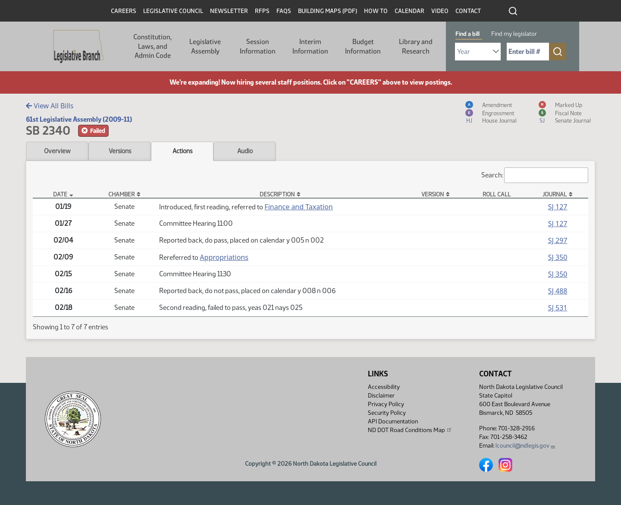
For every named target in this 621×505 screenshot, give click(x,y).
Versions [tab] (120, 151)
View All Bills (49, 105)
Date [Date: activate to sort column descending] (60, 194)
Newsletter (229, 11)
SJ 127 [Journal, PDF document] (558, 206)
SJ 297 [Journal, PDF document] (558, 240)
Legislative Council (173, 11)
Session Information (258, 46)
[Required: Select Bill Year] (478, 51)
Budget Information (363, 46)
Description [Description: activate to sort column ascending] (277, 194)
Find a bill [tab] (467, 34)
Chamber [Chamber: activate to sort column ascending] (121, 194)
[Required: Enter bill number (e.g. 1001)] (527, 51)
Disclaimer (381, 395)
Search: (534, 175)
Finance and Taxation (298, 206)
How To (376, 11)
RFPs (262, 11)
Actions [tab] (182, 151)
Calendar (409, 11)
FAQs (283, 11)
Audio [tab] (245, 151)
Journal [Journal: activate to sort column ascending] (555, 194)
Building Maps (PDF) (327, 11)
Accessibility (384, 387)
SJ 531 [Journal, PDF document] (558, 307)
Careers (123, 11)
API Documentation (393, 421)
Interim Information (310, 46)
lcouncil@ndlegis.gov (525, 445)
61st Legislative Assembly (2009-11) (79, 119)
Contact (468, 11)
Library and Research (416, 46)
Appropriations (224, 257)
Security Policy (387, 413)
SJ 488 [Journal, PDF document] (558, 291)
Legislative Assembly (205, 46)
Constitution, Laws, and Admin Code (152, 46)
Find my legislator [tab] (514, 34)
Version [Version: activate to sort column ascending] (432, 194)
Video (439, 11)
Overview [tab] (57, 151)
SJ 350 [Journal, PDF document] (558, 257)
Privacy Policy (386, 404)
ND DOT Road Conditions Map (410, 430)
